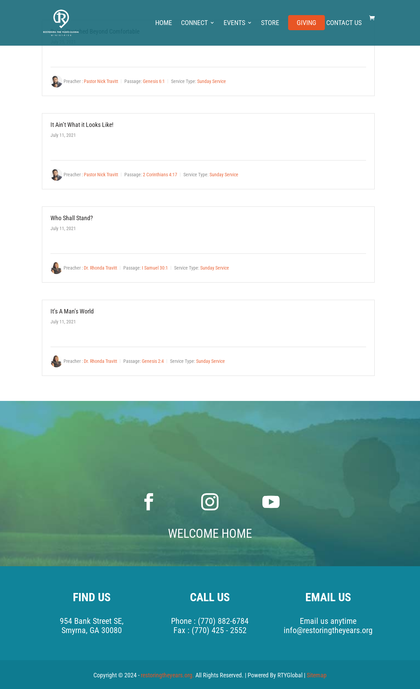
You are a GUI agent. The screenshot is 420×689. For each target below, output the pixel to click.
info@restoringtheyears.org (328, 630)
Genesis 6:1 (154, 81)
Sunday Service (211, 81)
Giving (306, 23)
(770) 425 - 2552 (219, 630)
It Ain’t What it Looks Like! (81, 124)
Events (234, 23)
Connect (194, 23)
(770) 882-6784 (223, 621)
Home (163, 23)
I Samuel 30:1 (155, 268)
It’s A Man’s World (72, 311)
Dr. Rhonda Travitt (100, 268)
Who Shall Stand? (71, 218)
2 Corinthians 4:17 (160, 174)
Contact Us (344, 23)
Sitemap (317, 675)
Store (270, 23)
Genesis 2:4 (153, 361)
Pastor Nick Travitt (101, 81)
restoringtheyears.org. (168, 675)
